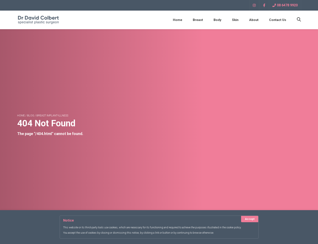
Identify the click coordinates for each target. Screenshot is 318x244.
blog (30, 116)
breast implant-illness (52, 116)
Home (176, 20)
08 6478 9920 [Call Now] (285, 5)
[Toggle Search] (296, 19)
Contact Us (277, 20)
